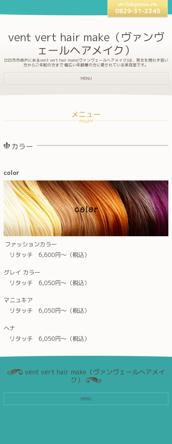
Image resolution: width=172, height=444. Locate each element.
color (11, 172)
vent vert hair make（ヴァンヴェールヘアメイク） (86, 44)
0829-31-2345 (137, 11)
